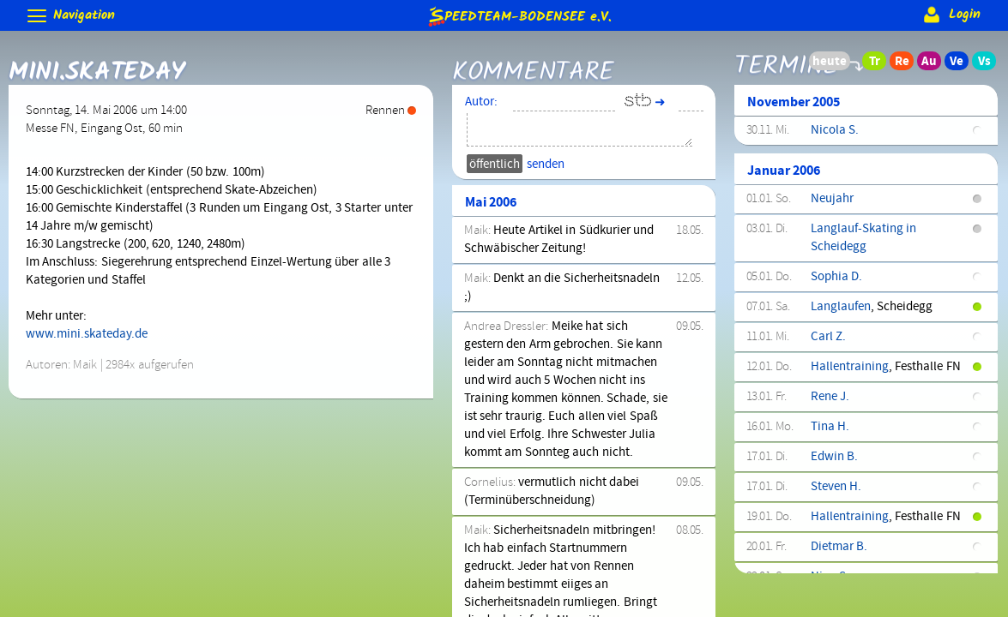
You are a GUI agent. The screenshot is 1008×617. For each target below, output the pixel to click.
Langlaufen (841, 306)
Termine (786, 62)
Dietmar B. (839, 546)
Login (950, 14)
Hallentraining (850, 366)
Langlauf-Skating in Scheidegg (863, 237)
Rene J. (830, 396)
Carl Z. (828, 336)
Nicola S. (835, 130)
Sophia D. (836, 276)
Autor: (481, 102)
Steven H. (836, 486)
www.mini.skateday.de (87, 334)
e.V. (519, 16)
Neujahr (832, 198)
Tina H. (830, 426)
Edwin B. (834, 456)
